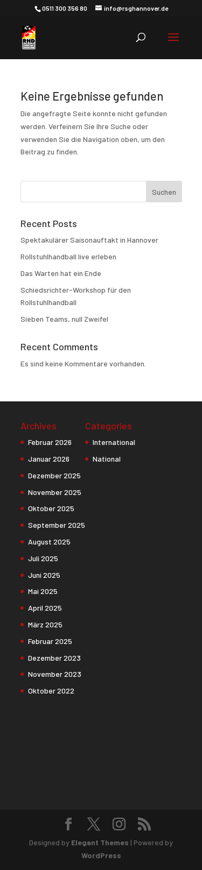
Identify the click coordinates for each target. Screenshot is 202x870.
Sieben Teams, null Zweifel (64, 318)
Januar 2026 (48, 458)
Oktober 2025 (51, 508)
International (114, 442)
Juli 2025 (43, 558)
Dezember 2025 (54, 475)
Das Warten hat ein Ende (60, 273)
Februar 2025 (50, 641)
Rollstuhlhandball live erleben (68, 256)
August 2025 (49, 541)
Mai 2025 (43, 591)
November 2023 (54, 673)
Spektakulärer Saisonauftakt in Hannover (89, 239)
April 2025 (45, 607)
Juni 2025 (44, 574)
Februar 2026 (50, 442)
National (107, 458)
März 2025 (45, 624)
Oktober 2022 (51, 690)
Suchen (164, 191)
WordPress (101, 855)
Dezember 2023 (54, 657)
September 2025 (56, 524)
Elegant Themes (100, 842)
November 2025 (54, 492)
